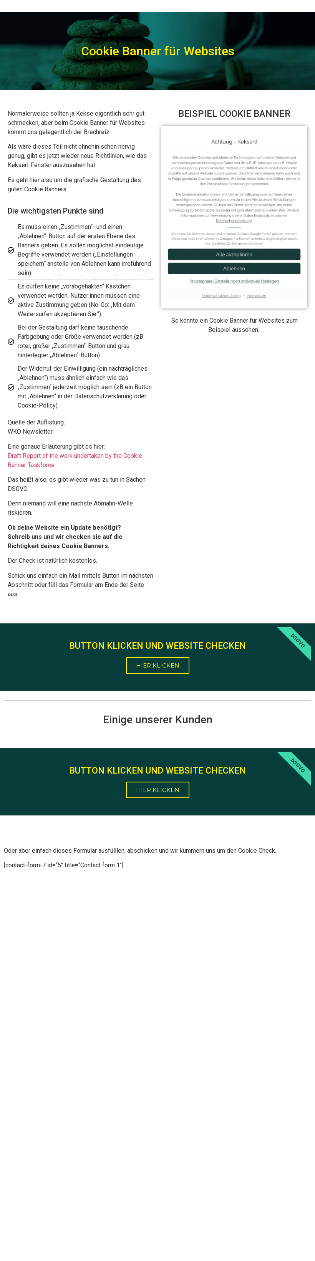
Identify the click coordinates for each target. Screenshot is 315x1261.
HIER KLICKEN (157, 665)
